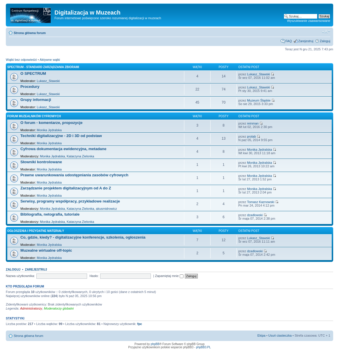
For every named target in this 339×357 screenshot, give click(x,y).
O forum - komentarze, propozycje (51, 122)
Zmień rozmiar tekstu (326, 31)
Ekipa (261, 335)
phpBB (155, 344)
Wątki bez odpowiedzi (21, 59)
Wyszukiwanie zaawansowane (308, 20)
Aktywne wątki (50, 59)
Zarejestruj (305, 41)
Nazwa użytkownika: (20, 276)
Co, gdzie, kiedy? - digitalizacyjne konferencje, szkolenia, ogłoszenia (82, 237)
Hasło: (93, 276)
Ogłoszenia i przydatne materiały (35, 230)
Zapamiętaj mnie (169, 276)
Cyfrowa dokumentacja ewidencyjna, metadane (63, 149)
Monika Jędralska (49, 130)
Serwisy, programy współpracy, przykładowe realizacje (70, 201)
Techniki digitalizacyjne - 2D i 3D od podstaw (61, 136)
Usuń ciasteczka (280, 335)
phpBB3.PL (203, 347)
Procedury (29, 86)
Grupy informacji (35, 99)
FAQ (288, 41)
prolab (251, 136)
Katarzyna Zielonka (80, 156)
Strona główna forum (30, 33)
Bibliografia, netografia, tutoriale (50, 214)
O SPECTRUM (33, 73)
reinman (253, 123)
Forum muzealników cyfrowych (34, 116)
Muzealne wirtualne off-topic (46, 250)
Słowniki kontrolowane (41, 162)
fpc (139, 324)
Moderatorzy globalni (59, 308)
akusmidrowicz (106, 208)
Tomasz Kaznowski (260, 202)
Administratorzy (31, 308)
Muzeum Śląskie (259, 100)
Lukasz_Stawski (48, 81)
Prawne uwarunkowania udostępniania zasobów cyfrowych (74, 175)
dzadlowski (255, 215)
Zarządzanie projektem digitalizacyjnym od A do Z (65, 188)
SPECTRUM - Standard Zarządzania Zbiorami (43, 67)
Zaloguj (325, 41)
